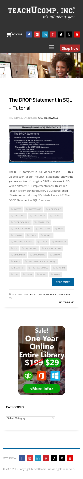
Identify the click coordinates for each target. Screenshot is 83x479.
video (43, 274)
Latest (42, 294)
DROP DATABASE (22, 222)
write (57, 274)
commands (39, 215)
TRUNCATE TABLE (40, 267)
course (57, 215)
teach (17, 261)
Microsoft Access (23, 241)
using (29, 274)
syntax (56, 254)
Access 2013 (32, 294)
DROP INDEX (43, 222)
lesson (47, 235)
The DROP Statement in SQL (42, 261)
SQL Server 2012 (53, 248)
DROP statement (22, 228)
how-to (18, 235)
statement (19, 254)
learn (33, 235)
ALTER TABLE (55, 209)
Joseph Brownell (48, 117)
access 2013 (35, 209)
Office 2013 (64, 294)
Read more (63, 282)
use (16, 274)
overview (60, 241)
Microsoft (51, 294)
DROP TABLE (44, 228)
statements (39, 254)
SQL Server (31, 248)
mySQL (44, 241)
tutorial (60, 267)
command (19, 215)
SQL (15, 248)
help (60, 228)
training (19, 267)
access (17, 209)
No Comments (66, 302)
